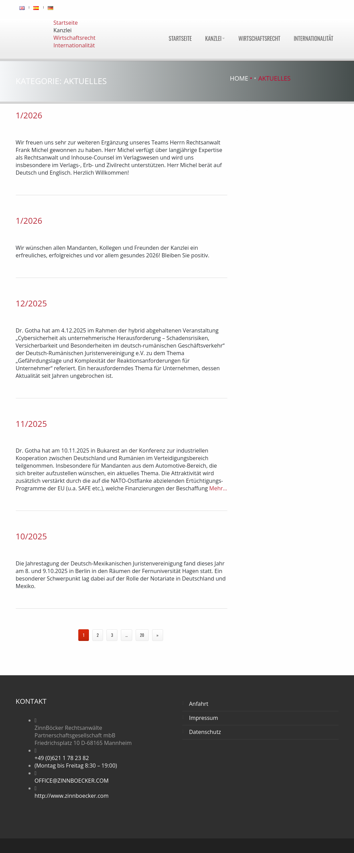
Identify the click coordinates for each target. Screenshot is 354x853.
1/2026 (29, 115)
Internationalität (313, 38)
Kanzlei (215, 38)
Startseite (180, 38)
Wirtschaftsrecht (259, 38)
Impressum (203, 718)
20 (142, 635)
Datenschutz (205, 732)
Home (239, 78)
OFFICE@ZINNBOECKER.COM (72, 780)
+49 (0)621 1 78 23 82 (62, 758)
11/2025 (31, 423)
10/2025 (31, 536)
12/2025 (31, 303)
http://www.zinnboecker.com (72, 795)
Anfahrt (198, 704)
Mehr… (217, 488)
